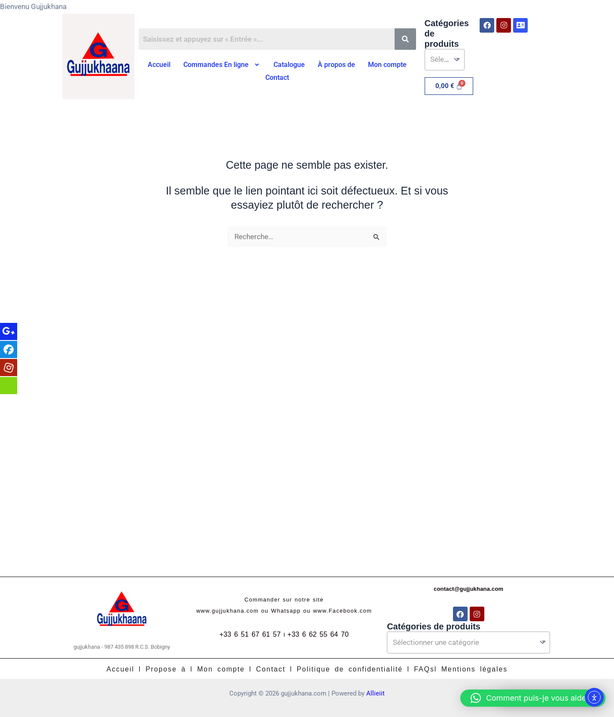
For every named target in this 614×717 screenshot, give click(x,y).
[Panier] (449, 86)
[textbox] (444, 59)
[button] (222, 64)
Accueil (159, 65)
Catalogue (289, 65)
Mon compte (387, 65)
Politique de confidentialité (350, 669)
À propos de (336, 65)
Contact (277, 77)
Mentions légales (474, 669)
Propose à (166, 669)
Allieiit (375, 693)
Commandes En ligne (222, 65)
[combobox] (445, 59)
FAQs (424, 669)
